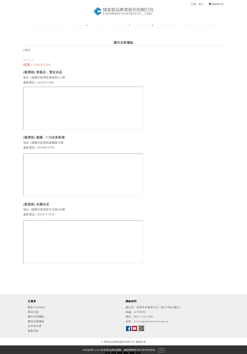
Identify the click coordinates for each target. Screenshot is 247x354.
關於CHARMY (55, 25)
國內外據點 (131, 25)
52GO (125, 342)
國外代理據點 (36, 311)
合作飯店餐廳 (152, 25)
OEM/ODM (94, 25)
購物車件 (216, 4)
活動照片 (189, 25)
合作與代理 (35, 320)
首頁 (38, 25)
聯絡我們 (205, 25)
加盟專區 (113, 25)
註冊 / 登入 (197, 4)
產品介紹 (76, 25)
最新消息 (172, 25)
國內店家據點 (36, 316)
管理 (132, 342)
